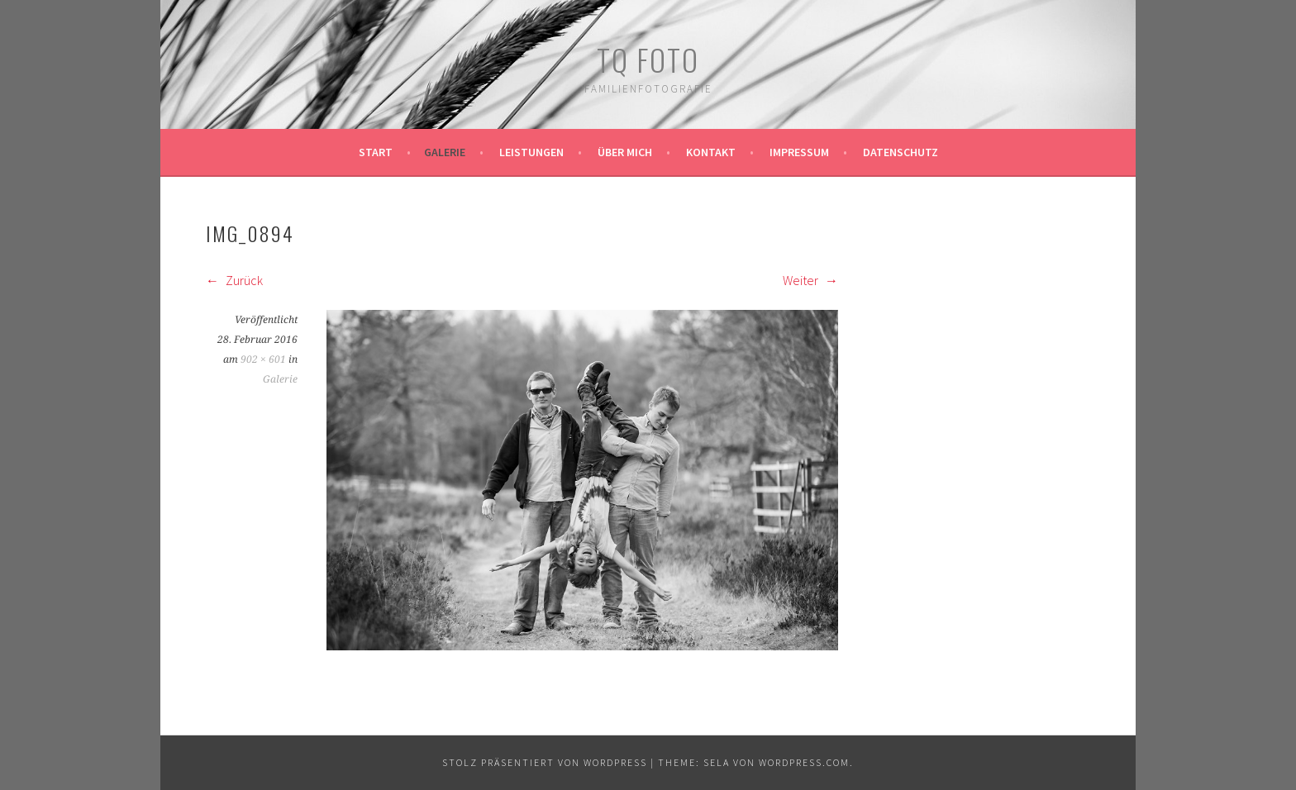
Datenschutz (900, 152)
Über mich (625, 152)
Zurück (234, 280)
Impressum (799, 152)
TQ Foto (648, 59)
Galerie (444, 152)
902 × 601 (263, 359)
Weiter (810, 280)
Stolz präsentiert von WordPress (544, 762)
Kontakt (711, 152)
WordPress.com (804, 762)
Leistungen (531, 152)
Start (376, 152)
